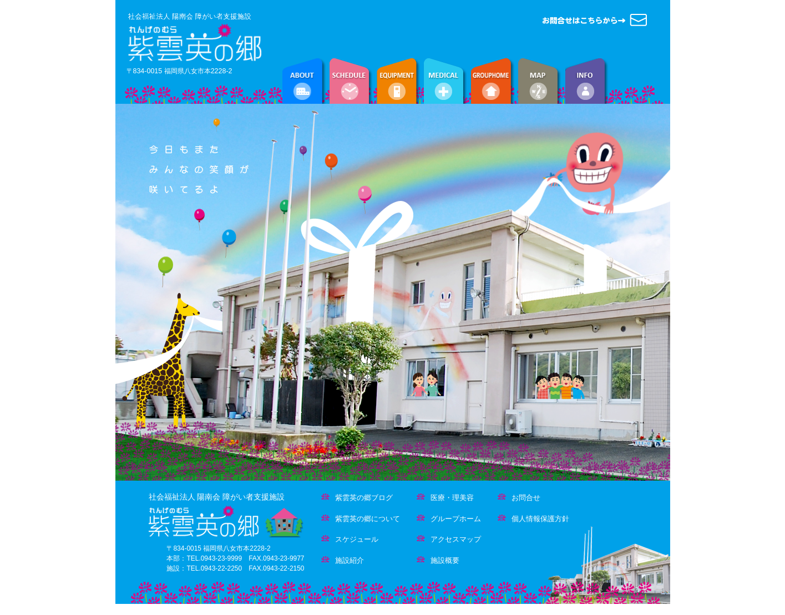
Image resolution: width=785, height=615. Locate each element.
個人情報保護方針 (533, 519)
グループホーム (449, 519)
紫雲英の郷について (360, 519)
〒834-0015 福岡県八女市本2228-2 (179, 71)
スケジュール (349, 539)
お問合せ (519, 497)
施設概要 (438, 560)
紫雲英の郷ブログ (357, 497)
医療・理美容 (445, 497)
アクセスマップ (449, 539)
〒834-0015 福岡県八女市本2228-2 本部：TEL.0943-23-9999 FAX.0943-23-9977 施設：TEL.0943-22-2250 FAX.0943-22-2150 (235, 558)
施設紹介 (342, 560)
